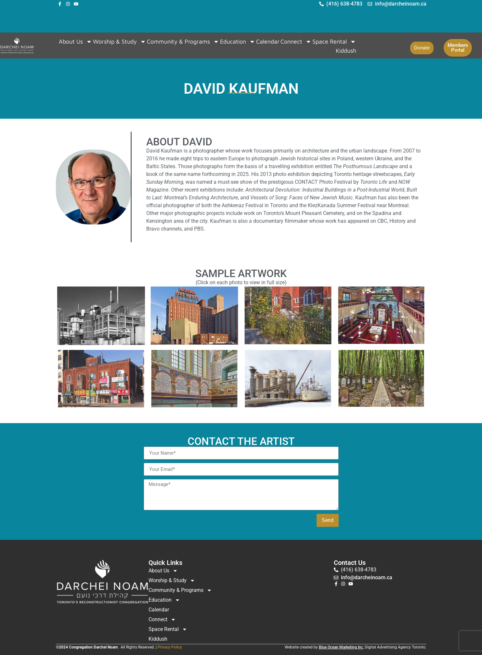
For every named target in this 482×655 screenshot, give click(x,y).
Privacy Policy (170, 647)
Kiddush (346, 50)
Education (237, 41)
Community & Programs (183, 41)
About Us (75, 41)
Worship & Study (119, 41)
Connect (295, 41)
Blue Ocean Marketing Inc (341, 647)
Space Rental (334, 41)
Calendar (268, 41)
